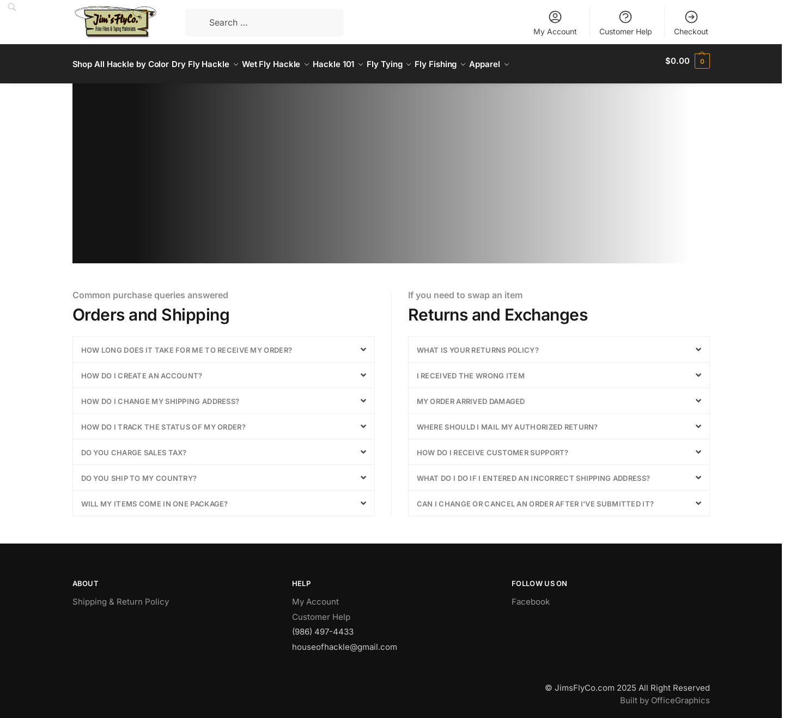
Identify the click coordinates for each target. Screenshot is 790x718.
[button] (223, 343)
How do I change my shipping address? (160, 395)
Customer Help (625, 22)
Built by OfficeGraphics (665, 694)
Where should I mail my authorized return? (507, 421)
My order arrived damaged (471, 395)
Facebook (531, 595)
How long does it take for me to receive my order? (187, 344)
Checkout (691, 22)
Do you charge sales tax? (134, 446)
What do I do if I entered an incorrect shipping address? (534, 472)
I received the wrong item (471, 369)
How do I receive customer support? (493, 446)
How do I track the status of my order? (163, 421)
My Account (555, 22)
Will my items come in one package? (154, 497)
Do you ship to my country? (139, 472)
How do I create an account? (142, 369)
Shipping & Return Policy (120, 595)
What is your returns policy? (478, 344)
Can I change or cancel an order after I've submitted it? (535, 497)
